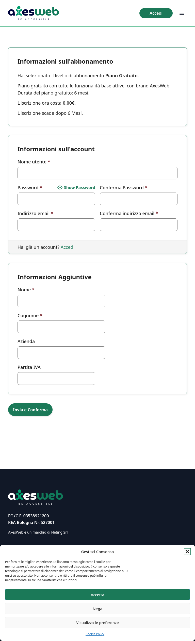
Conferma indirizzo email (129, 213)
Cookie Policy (95, 634)
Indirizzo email (35, 213)
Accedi (68, 247)
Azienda (26, 341)
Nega (97, 608)
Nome (26, 290)
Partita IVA (29, 367)
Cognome (30, 315)
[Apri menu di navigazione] (182, 13)
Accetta (97, 594)
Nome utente (34, 162)
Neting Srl (59, 532)
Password (30, 187)
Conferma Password (123, 187)
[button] (187, 551)
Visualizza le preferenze (97, 622)
